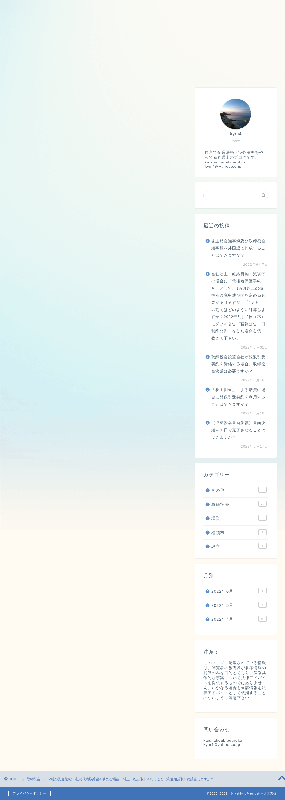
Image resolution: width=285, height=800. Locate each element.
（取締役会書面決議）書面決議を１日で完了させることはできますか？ (238, 430)
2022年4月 (239, 619)
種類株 (115, 72)
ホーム (21, 72)
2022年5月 (239, 605)
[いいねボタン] (15, 250)
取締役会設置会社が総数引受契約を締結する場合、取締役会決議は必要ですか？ (238, 364)
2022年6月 (239, 590)
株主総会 (175, 72)
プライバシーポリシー (29, 793)
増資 (87, 72)
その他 (239, 490)
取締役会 (55, 72)
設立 (144, 72)
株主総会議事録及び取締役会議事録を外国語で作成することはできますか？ (238, 248)
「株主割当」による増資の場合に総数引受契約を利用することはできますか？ (238, 397)
